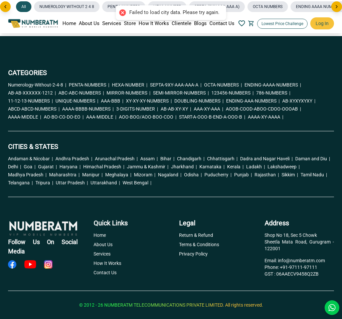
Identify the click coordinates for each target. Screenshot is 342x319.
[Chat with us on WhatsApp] (332, 307)
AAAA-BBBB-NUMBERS (88, 109)
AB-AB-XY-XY (176, 109)
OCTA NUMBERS (268, 6)
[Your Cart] (251, 23)
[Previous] (5, 6)
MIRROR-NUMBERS (128, 93)
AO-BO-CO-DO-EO (63, 117)
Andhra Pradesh (73, 158)
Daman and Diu (312, 158)
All (23, 6)
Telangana (20, 182)
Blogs (200, 23)
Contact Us (221, 23)
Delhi (14, 166)
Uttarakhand (105, 182)
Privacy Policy (193, 254)
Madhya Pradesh (27, 174)
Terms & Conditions (199, 244)
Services (111, 23)
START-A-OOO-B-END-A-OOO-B (212, 117)
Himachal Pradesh (103, 166)
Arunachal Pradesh (116, 158)
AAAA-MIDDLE (24, 117)
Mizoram (144, 174)
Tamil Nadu (314, 174)
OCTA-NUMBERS (223, 85)
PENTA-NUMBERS (89, 85)
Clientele (181, 23)
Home (69, 23)
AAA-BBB (112, 101)
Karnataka (211, 166)
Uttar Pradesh (72, 182)
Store (130, 23)
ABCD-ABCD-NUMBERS (33, 109)
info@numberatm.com (301, 260)
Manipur (92, 174)
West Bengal (137, 182)
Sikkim (290, 174)
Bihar (167, 158)
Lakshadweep (284, 166)
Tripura (44, 182)
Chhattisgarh (222, 158)
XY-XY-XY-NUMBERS (149, 101)
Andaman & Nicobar (30, 158)
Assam (149, 158)
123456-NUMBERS (232, 93)
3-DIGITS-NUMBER (137, 109)
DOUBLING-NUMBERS (198, 101)
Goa (29, 166)
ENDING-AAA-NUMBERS (253, 101)
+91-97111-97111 (298, 267)
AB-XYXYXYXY (298, 101)
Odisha (193, 174)
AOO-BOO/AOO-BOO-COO (147, 117)
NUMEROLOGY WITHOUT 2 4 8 (66, 6)
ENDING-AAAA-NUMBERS (272, 85)
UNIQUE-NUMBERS (76, 101)
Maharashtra (64, 174)
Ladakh (255, 166)
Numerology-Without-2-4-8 (37, 85)
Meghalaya (118, 174)
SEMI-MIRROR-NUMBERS (181, 93)
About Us (89, 23)
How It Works (154, 23)
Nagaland (169, 174)
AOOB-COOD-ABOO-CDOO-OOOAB (263, 109)
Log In (322, 23)
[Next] (336, 6)
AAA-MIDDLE (101, 117)
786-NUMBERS (273, 93)
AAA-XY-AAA (208, 109)
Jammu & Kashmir (147, 166)
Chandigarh (190, 158)
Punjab (243, 174)
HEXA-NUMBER (129, 85)
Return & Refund (196, 235)
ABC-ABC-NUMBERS (81, 93)
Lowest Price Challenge (282, 23)
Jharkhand (184, 166)
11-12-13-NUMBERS (30, 101)
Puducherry (217, 174)
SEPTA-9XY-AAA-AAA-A (175, 85)
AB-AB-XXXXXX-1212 (32, 93)
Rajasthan (266, 174)
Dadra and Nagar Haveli (266, 158)
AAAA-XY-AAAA (265, 117)
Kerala (235, 166)
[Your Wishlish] (241, 23)
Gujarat (47, 166)
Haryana (69, 166)
